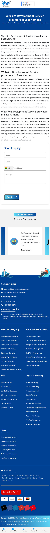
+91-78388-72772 (8, 305)
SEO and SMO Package (33, 403)
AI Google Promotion (33, 424)
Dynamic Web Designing (9, 340)
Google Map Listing (32, 387)
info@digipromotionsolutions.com (14, 292)
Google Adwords (31, 395)
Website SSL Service (33, 416)
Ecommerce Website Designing (11, 370)
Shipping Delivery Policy (34, 478)
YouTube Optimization (8, 458)
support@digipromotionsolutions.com (15, 289)
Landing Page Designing (9, 357)
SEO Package (5, 387)
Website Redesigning (8, 349)
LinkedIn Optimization (8, 441)
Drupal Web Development (34, 349)
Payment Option (7, 480)
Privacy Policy (35, 476)
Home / (4, 23)
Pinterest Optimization (8, 446)
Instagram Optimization (9, 454)
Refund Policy (20, 478)
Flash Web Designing (8, 365)
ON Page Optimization (8, 395)
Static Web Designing (8, 353)
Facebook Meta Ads (32, 391)
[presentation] (20, 190)
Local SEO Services (7, 408)
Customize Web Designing (10, 336)
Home (4, 476)
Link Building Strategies (9, 391)
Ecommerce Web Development (36, 361)
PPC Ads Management (33, 420)
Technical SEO (6, 403)
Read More (26, 250)
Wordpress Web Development (36, 345)
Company (11, 476)
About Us (13, 530)
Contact (34, 530)
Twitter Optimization (8, 450)
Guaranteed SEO (6, 383)
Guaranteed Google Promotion (36, 408)
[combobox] (8, 168)
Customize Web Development (36, 340)
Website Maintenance (33, 365)
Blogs (27, 476)
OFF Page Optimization (9, 399)
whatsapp (44, 530)
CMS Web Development (34, 353)
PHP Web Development (33, 336)
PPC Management (32, 412)
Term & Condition (8, 478)
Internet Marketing (32, 383)
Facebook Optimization (9, 437)
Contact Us (20, 476)
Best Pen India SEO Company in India (17, 524)
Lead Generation (31, 399)
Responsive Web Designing (10, 345)
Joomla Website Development (36, 357)
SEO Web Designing (7, 361)
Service (24, 530)
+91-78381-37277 (8, 302)
